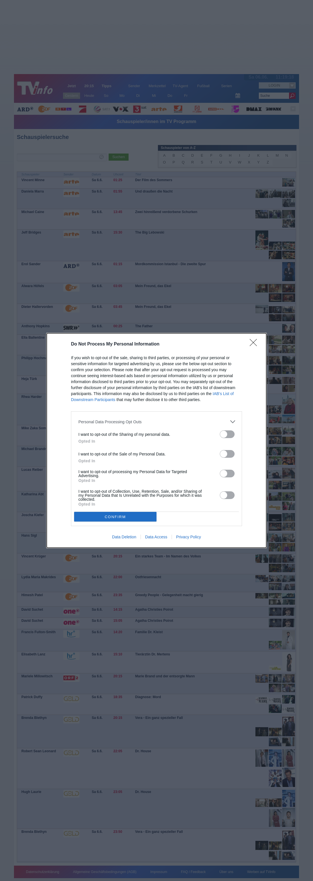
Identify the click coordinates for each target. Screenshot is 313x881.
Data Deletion (124, 537)
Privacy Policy (188, 537)
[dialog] (156, 440)
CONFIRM (115, 517)
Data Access (156, 537)
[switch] (227, 434)
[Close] (255, 344)
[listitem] (156, 422)
